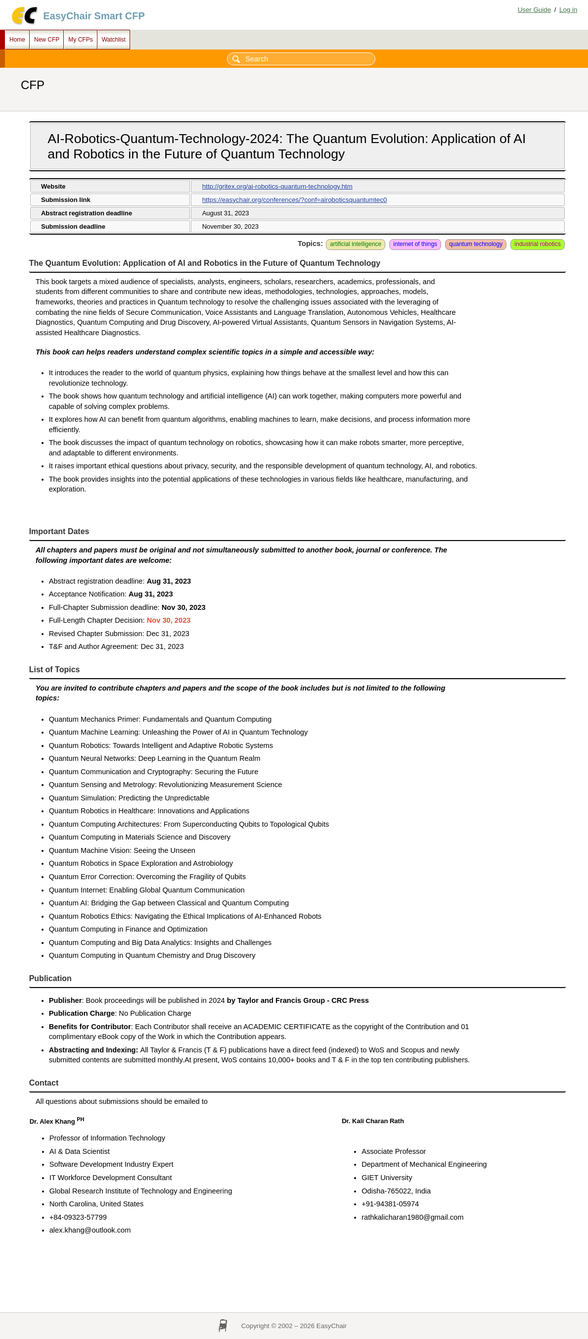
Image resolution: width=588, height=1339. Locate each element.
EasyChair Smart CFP (94, 15)
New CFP (46, 39)
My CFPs (80, 39)
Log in (568, 9)
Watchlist (114, 39)
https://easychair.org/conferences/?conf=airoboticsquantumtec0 (294, 199)
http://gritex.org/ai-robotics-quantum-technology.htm (277, 186)
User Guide (534, 9)
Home (17, 39)
